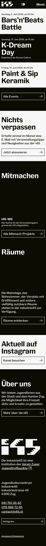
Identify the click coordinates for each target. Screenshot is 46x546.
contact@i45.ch (12, 511)
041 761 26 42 (11, 502)
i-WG (7, 219)
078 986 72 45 (11, 507)
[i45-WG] (23, 201)
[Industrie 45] (20, 447)
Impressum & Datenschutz (12, 536)
